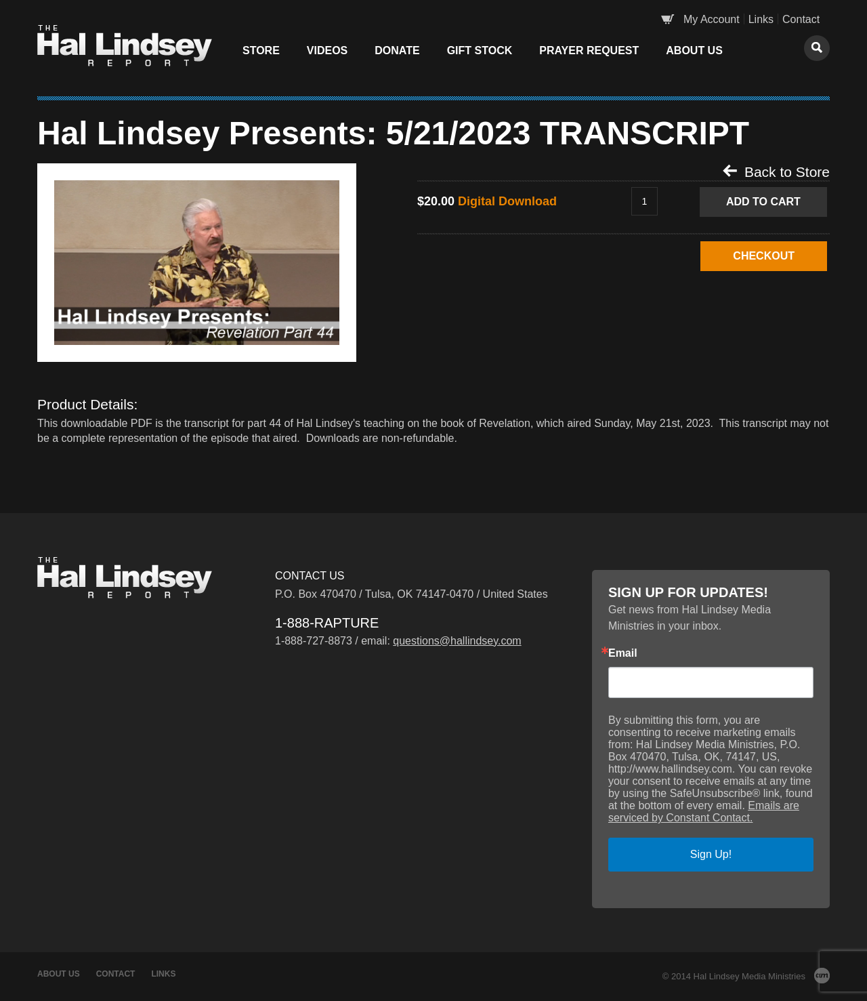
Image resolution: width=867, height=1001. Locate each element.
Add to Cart (763, 201)
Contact (801, 19)
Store (261, 50)
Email (622, 653)
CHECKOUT (764, 256)
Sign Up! (711, 854)
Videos (327, 50)
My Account (711, 19)
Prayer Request (589, 50)
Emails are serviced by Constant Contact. (703, 811)
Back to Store (776, 171)
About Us (694, 50)
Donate (397, 50)
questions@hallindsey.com (457, 641)
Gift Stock (480, 50)
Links (761, 19)
